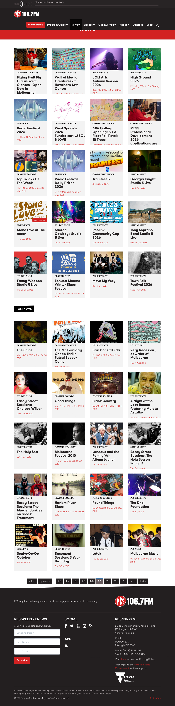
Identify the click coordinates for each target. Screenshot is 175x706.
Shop (149, 25)
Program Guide (57, 25)
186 (59, 581)
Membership (35, 24)
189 (83, 581)
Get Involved (107, 25)
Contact (138, 25)
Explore (89, 25)
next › (133, 581)
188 (75, 581)
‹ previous (45, 581)
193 (115, 581)
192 (107, 581)
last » (143, 581)
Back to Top (155, 698)
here (123, 659)
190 (92, 581)
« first (32, 581)
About (124, 25)
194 (123, 581)
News (75, 25)
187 (67, 581)
